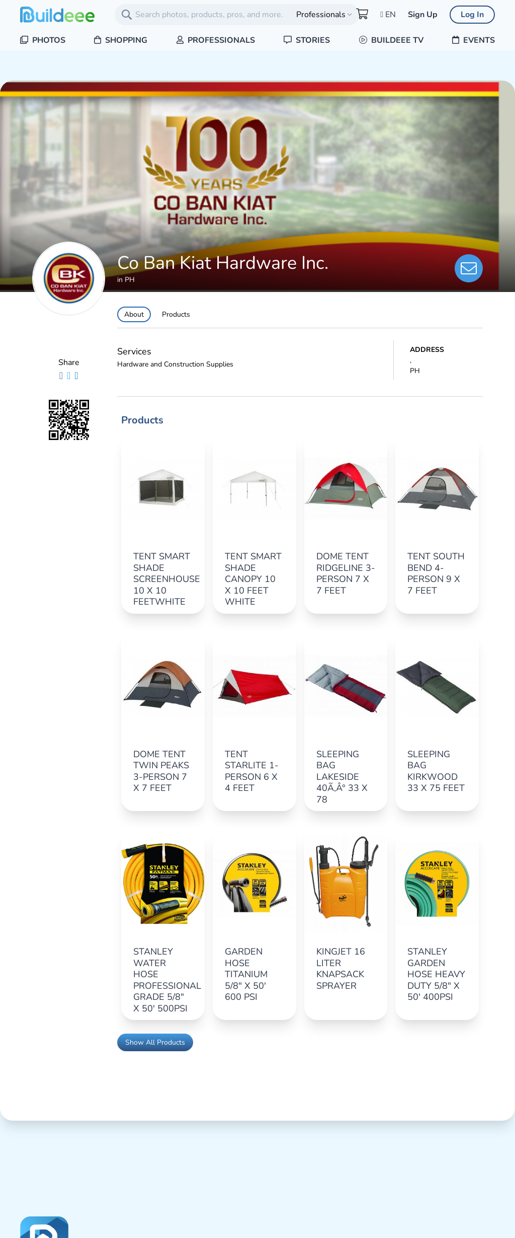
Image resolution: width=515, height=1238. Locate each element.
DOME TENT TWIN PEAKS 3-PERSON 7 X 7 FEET (161, 771)
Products (176, 314)
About (134, 314)
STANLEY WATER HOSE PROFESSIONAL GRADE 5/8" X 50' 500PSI (167, 979)
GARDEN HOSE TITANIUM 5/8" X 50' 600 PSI (246, 974)
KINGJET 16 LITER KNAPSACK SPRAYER (340, 968)
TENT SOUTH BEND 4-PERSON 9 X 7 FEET (436, 573)
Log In (472, 14)
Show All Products (155, 1042)
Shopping (120, 40)
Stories (307, 40)
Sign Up (423, 14)
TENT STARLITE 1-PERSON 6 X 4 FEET (252, 771)
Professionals (216, 40)
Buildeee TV (391, 40)
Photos (42, 40)
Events (473, 40)
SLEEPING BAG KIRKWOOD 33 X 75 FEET (436, 771)
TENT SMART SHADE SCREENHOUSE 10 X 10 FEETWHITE (166, 579)
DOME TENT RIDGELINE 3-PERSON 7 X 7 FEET (345, 573)
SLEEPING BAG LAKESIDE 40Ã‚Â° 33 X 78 (342, 777)
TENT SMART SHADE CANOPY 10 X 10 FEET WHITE (253, 579)
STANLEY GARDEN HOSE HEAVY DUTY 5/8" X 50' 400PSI (436, 974)
